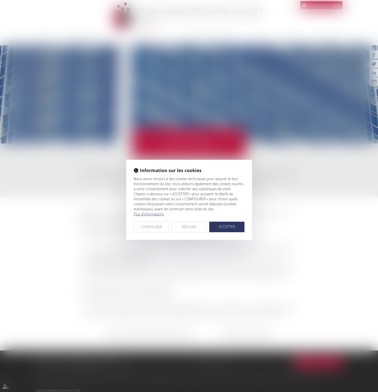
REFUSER (189, 226)
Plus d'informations (149, 214)
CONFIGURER (151, 226)
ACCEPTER (227, 226)
